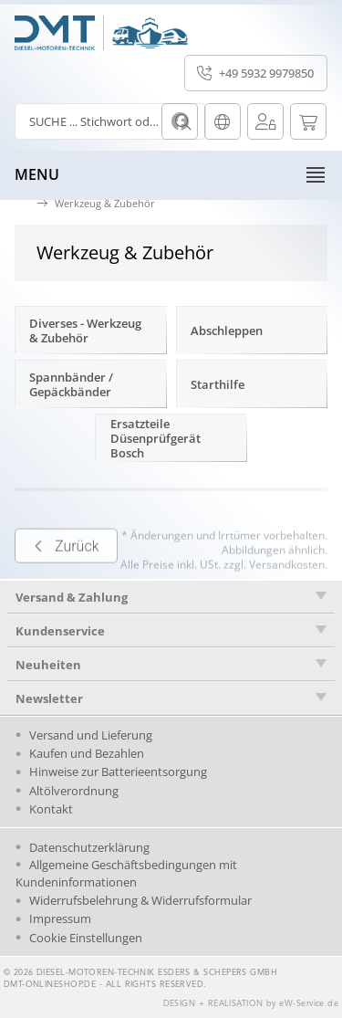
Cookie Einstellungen (85, 937)
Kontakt (51, 809)
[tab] (171, 597)
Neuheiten (48, 664)
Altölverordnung (74, 790)
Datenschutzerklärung (89, 847)
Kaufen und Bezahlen (86, 753)
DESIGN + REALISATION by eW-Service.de (251, 1004)
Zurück (66, 569)
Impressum (60, 918)
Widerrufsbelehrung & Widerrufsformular (140, 900)
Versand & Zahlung (72, 597)
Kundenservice (60, 631)
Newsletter (49, 698)
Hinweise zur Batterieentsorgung (118, 771)
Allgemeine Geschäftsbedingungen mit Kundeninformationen (126, 873)
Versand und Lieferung (90, 735)
